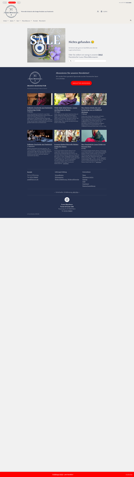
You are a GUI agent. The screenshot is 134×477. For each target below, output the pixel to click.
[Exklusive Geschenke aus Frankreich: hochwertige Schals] (40, 101)
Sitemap (84, 179)
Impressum (85, 184)
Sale (19, 20)
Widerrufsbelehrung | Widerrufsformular (67, 179)
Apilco (12, 20)
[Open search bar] (130, 20)
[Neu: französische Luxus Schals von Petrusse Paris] (94, 137)
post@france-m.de (32, 179)
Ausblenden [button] (129, 474)
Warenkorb (42, 21)
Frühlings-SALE (57, 474)
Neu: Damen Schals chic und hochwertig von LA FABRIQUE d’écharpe (91, 110)
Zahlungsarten (59, 177)
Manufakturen (27, 20)
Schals (6, 20)
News (19, 2)
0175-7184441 (128, 2)
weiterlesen (66, 163)
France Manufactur (36, 86)
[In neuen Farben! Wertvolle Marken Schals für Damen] (67, 140)
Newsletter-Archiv (87, 177)
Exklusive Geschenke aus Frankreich (39, 144)
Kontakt (4, 2)
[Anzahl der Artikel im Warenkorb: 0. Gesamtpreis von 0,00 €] (104, 11)
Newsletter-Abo (12, 2)
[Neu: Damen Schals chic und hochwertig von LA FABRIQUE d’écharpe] (94, 100)
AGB (83, 182)
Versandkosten (59, 175)
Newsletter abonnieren (81, 83)
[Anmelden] (98, 11)
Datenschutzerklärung (88, 186)
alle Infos (75, 192)
